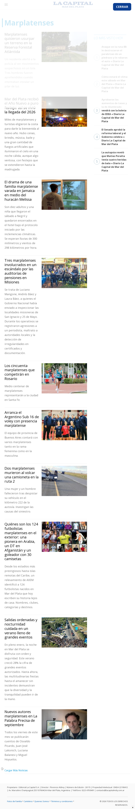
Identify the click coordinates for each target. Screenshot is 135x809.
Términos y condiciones (62, 801)
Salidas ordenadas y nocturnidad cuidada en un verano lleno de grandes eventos (21, 628)
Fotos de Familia (14, 801)
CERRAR (122, 7)
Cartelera (28, 801)
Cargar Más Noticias (16, 770)
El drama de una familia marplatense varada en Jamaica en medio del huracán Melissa (21, 190)
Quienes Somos (41, 801)
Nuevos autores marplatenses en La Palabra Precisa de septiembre (21, 718)
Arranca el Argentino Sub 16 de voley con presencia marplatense (22, 419)
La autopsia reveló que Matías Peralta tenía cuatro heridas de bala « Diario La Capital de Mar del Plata (110, 161)
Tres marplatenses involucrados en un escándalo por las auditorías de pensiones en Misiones (20, 271)
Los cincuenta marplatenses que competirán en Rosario (20, 372)
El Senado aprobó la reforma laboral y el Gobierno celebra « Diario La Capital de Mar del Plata (110, 137)
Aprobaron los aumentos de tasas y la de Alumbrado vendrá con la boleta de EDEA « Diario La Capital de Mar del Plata (110, 110)
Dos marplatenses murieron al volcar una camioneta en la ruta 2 (22, 475)
